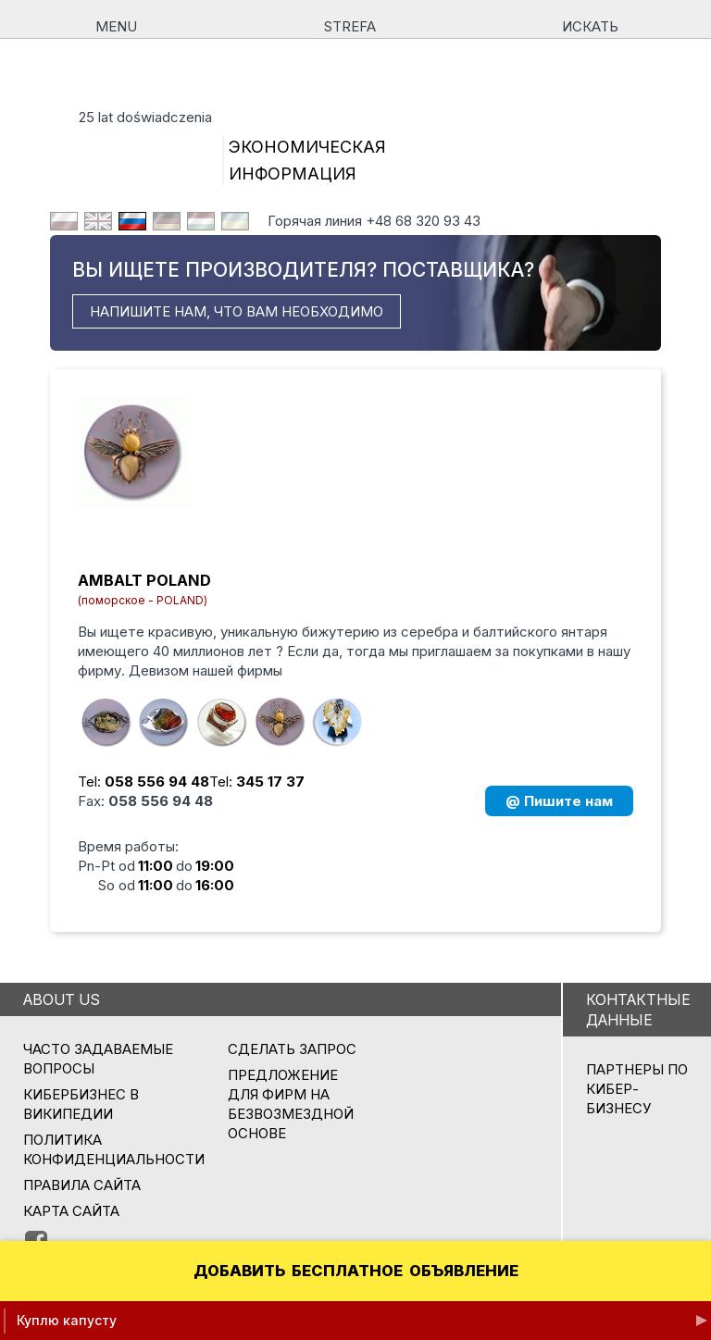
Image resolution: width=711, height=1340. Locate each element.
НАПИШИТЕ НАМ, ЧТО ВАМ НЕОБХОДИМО (236, 311)
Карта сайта (71, 1211)
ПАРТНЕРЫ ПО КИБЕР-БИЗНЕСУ (637, 1089)
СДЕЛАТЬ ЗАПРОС (292, 1049)
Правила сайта (82, 1185)
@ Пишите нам (559, 801)
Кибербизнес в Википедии (81, 1104)
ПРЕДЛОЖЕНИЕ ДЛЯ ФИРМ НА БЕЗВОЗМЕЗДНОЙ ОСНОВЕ (291, 1104)
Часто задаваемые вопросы (98, 1058)
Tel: (143, 781)
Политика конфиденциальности (114, 1149)
